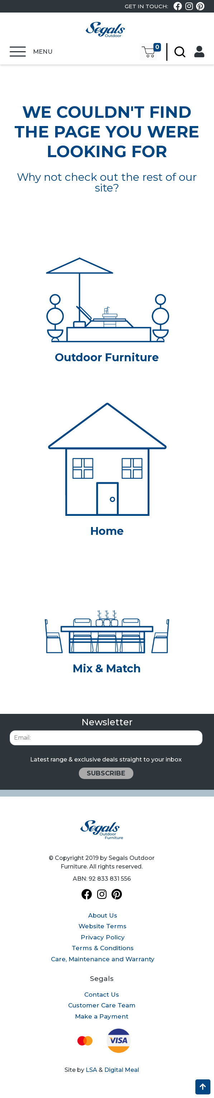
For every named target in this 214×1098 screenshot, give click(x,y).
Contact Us (101, 994)
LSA (91, 1069)
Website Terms (103, 926)
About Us (102, 915)
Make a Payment (101, 1016)
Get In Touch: (146, 6)
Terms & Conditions (103, 948)
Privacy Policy (103, 937)
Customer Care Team (101, 1005)
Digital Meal (121, 1069)
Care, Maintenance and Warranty (102, 959)
